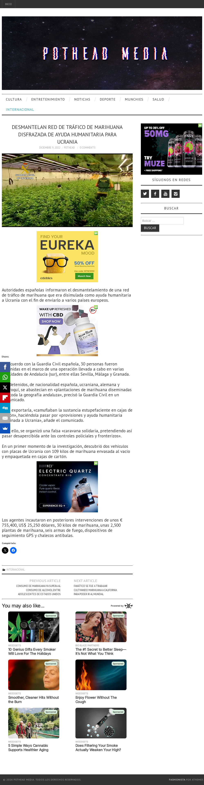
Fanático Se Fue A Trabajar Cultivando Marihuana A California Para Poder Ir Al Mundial (95, 590)
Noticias (82, 99)
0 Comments (87, 147)
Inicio (8, 4)
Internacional (20, 109)
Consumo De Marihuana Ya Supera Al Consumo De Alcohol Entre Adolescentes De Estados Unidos (38, 590)
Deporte (107, 99)
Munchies (134, 99)
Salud (158, 99)
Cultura (14, 99)
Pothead (69, 147)
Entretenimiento (48, 99)
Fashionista (177, 779)
